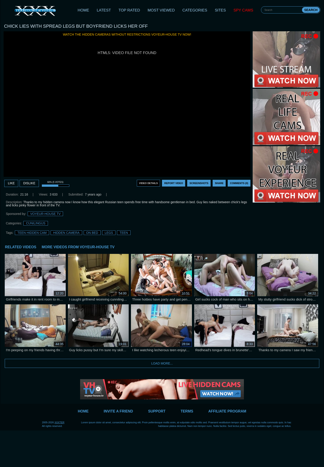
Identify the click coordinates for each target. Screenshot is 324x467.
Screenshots (198, 183)
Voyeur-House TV (45, 214)
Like (11, 183)
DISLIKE (29, 183)
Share (219, 183)
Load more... (162, 363)
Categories (194, 10)
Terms (187, 411)
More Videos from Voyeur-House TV (78, 247)
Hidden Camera (66, 233)
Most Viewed (161, 10)
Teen (123, 233)
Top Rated (129, 10)
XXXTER (59, 422)
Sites (220, 10)
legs (109, 233)
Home (83, 10)
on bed (92, 233)
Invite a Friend (118, 411)
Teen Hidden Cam (32, 233)
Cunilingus (35, 223)
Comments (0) (239, 183)
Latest (104, 10)
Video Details (148, 183)
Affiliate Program (227, 411)
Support (156, 411)
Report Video (173, 183)
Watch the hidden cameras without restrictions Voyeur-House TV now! (127, 34)
